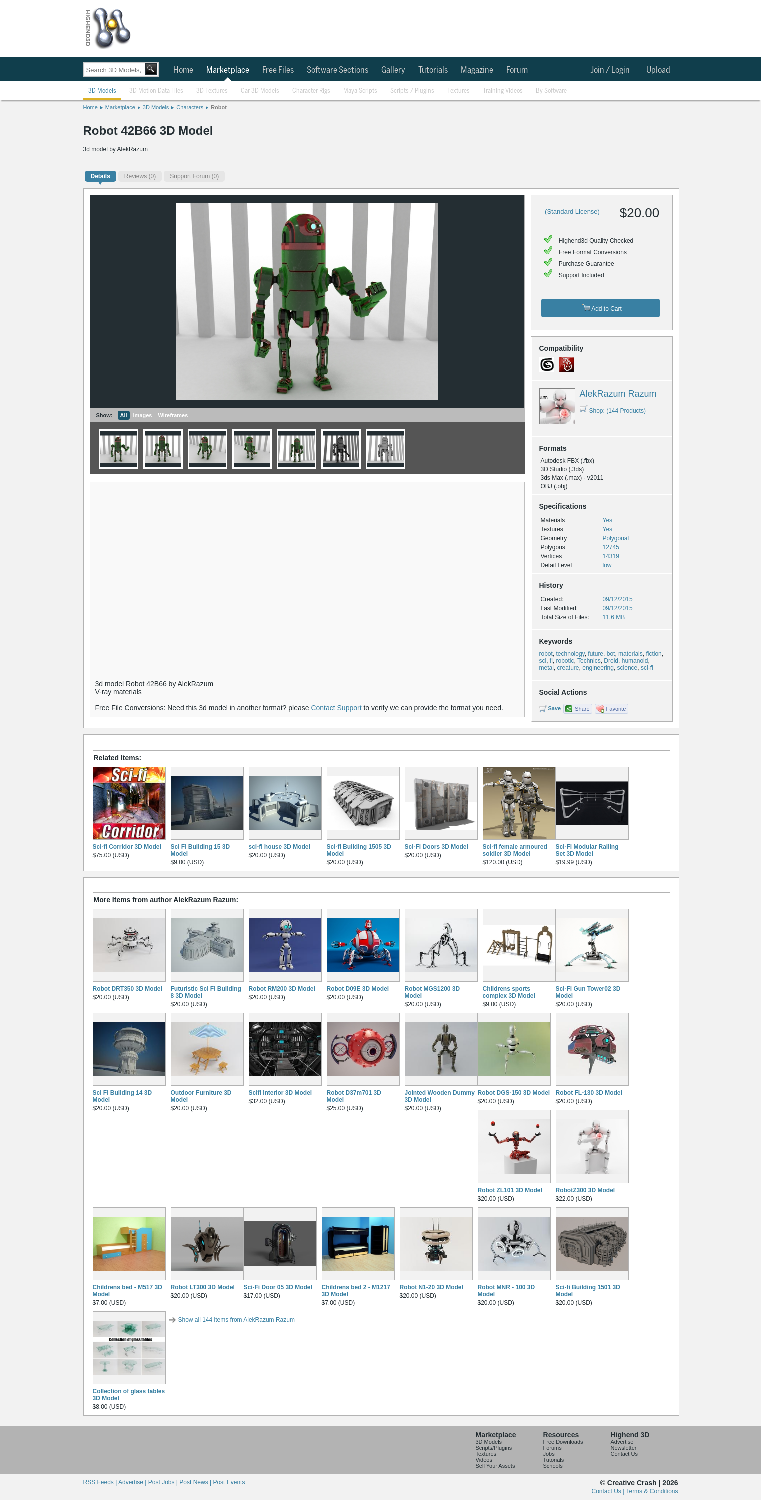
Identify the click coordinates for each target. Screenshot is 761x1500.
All (123, 415)
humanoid (635, 660)
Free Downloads (563, 1442)
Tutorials (433, 70)
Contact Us (624, 1454)
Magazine (477, 70)
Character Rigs (311, 91)
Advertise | (133, 1482)
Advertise (622, 1442)
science (627, 667)
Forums (552, 1448)
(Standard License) (572, 211)
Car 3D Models (260, 91)
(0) (140, 176)
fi (551, 660)
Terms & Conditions (652, 1491)
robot (546, 653)
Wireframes (173, 415)
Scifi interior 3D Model (280, 1092)
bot (611, 653)
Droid (611, 660)
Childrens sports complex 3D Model (509, 992)
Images (142, 415)
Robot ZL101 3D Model (510, 1190)
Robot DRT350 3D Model (127, 988)
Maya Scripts (360, 91)
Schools (553, 1466)
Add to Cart (602, 308)
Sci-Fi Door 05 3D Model (278, 1287)
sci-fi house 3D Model (279, 846)
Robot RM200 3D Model (282, 988)
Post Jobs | (163, 1482)
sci (543, 660)
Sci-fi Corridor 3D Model (127, 846)
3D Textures (212, 91)
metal (546, 667)
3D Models (102, 91)
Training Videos (503, 91)
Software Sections (337, 70)
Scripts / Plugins (412, 91)
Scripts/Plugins (494, 1448)
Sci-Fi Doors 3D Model (436, 846)
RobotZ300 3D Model (585, 1190)
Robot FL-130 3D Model (589, 1092)
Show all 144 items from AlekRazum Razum (236, 1319)
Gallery (393, 70)
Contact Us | (609, 1491)
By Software (551, 91)
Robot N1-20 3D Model (431, 1287)
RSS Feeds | (100, 1482)
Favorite (616, 709)
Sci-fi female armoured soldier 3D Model (515, 850)
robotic (565, 660)
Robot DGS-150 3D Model (514, 1092)
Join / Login (610, 70)
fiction (653, 653)
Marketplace (227, 70)
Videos (484, 1460)
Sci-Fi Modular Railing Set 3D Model (587, 850)
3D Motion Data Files (156, 91)
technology (570, 653)
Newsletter (624, 1448)
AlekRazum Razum (618, 394)
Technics (589, 660)
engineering (598, 667)
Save (554, 708)
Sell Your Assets (495, 1466)
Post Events (229, 1482)
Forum (517, 70)
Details (100, 176)
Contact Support (336, 708)
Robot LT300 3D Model (203, 1287)
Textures (458, 91)
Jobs (549, 1454)
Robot (219, 107)
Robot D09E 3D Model (358, 988)
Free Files (278, 70)
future (595, 653)
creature (568, 667)
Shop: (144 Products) (613, 410)
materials (630, 653)
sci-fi (647, 667)
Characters (189, 107)
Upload (658, 70)
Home (183, 70)
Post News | (196, 1482)
